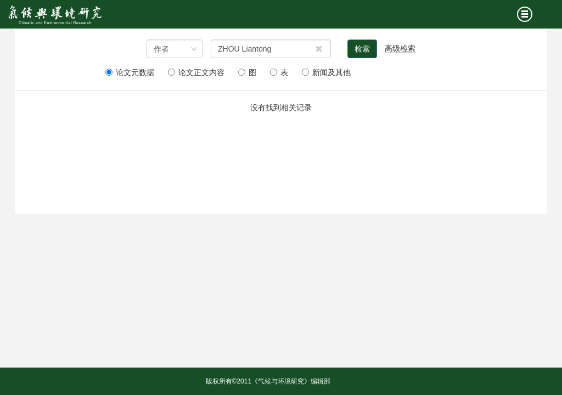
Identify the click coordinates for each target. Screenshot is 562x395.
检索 (362, 48)
